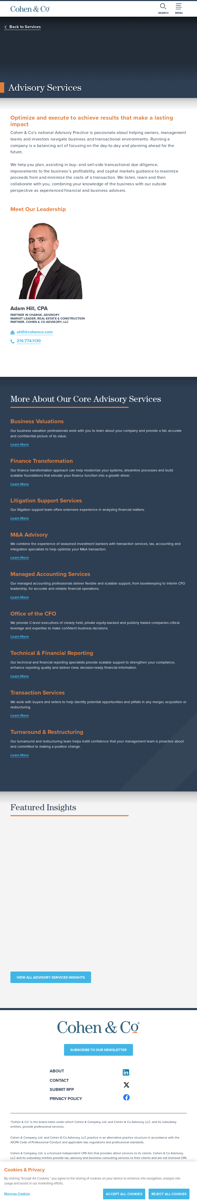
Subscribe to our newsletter (98, 1049)
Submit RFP (62, 1089)
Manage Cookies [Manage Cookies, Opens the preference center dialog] (17, 1195)
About (57, 1071)
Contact (59, 1080)
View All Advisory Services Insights (51, 977)
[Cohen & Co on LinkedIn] (152, 1072)
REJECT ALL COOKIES (169, 1195)
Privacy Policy (66, 1099)
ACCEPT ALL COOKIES (124, 1195)
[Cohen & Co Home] (30, 9)
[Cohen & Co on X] (152, 1085)
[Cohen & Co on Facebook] (152, 1097)
